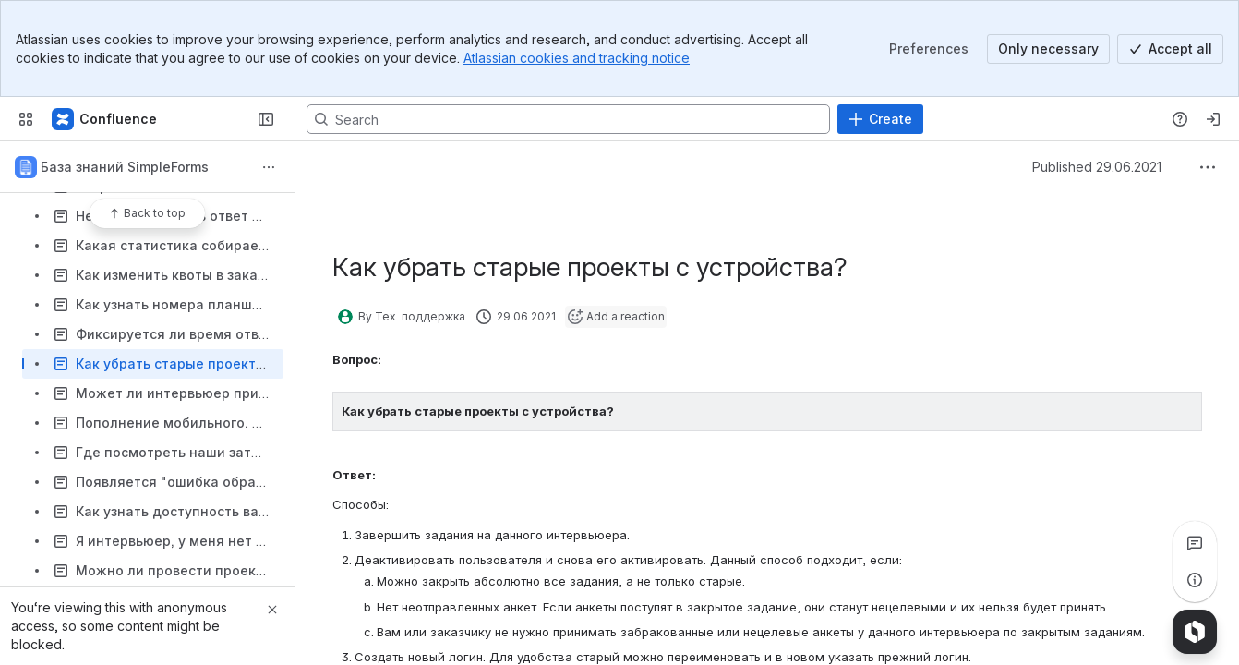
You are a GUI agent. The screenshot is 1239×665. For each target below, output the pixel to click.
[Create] (880, 119)
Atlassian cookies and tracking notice (576, 58)
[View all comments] (1194, 543)
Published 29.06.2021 (1096, 167)
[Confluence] (105, 119)
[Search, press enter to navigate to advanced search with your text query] (568, 119)
